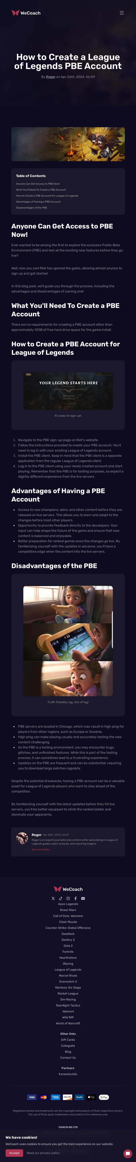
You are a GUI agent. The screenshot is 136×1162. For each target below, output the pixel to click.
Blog (68, 1051)
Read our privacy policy (43, 1153)
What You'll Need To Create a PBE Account (41, 189)
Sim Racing (68, 999)
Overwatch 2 (68, 981)
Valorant (68, 1011)
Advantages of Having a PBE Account (38, 201)
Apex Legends (68, 904)
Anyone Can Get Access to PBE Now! (38, 183)
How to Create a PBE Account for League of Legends (47, 195)
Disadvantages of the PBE (31, 207)
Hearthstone (68, 957)
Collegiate (68, 1045)
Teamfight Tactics (68, 1005)
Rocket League (68, 993)
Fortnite (68, 951)
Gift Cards (68, 1040)
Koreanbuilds (68, 1074)
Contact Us (68, 1057)
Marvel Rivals (68, 975)
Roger (50, 77)
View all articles (41, 849)
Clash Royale (68, 922)
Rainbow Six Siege (68, 987)
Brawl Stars (68, 910)
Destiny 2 (68, 940)
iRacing (68, 963)
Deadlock (68, 934)
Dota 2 (68, 946)
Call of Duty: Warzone (68, 916)
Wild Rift (68, 1017)
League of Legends (68, 969)
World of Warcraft (68, 1023)
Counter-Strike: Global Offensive (68, 928)
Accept (14, 1153)
